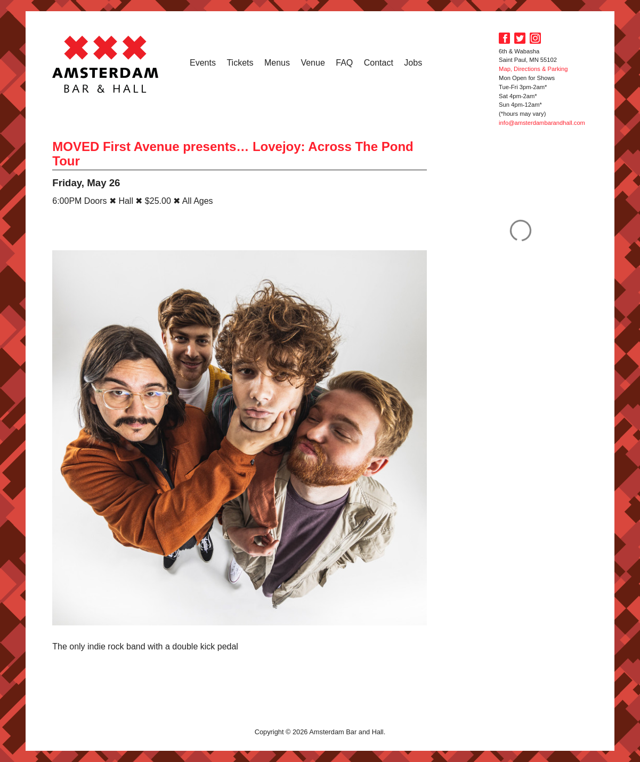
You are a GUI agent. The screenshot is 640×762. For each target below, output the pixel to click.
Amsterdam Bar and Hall (105, 64)
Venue (313, 62)
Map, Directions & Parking (533, 69)
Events (203, 62)
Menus (277, 62)
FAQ (344, 62)
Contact (378, 62)
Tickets (239, 62)
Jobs (413, 62)
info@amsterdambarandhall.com (542, 123)
